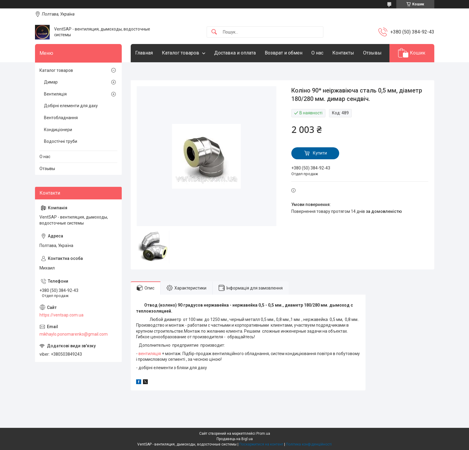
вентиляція (149, 353)
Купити (320, 153)
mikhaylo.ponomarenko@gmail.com (73, 334)
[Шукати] (214, 32)
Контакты (343, 53)
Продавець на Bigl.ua (235, 439)
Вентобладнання (61, 117)
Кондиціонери (58, 129)
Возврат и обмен (283, 53)
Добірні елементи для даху (71, 105)
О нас (317, 53)
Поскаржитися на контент (261, 444)
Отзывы (372, 53)
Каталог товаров (180, 53)
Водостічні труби (60, 141)
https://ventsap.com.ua (61, 315)
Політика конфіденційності (309, 444)
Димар (51, 82)
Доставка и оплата (235, 53)
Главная (144, 53)
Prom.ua (263, 433)
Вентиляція (55, 94)
